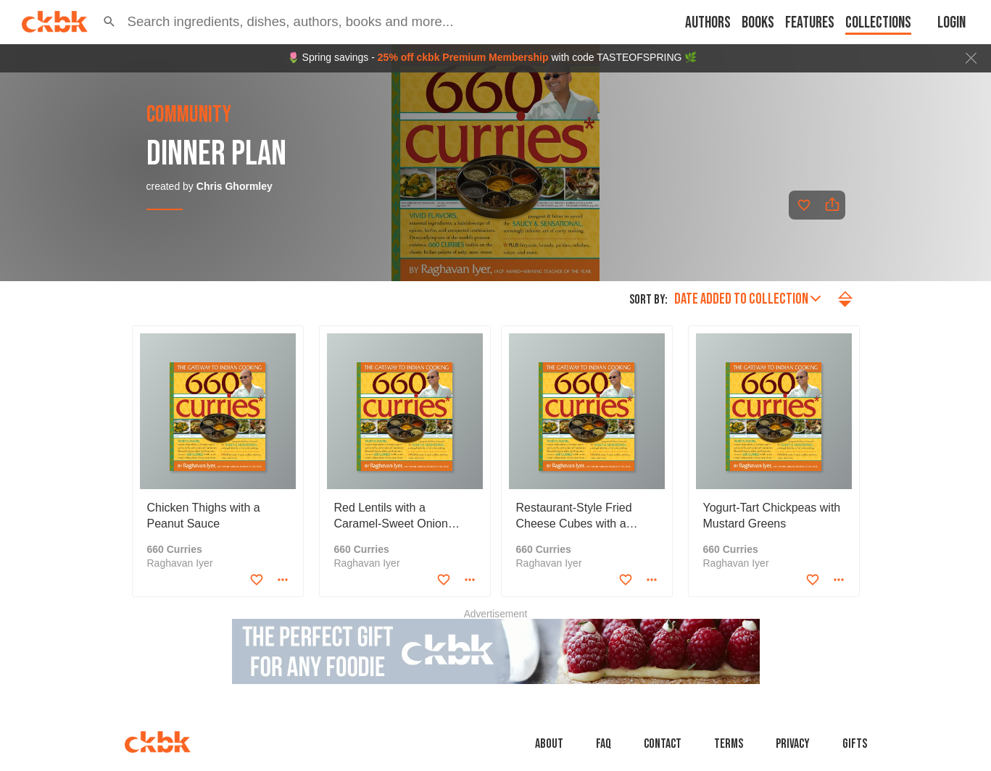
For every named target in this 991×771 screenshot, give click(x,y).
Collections (878, 23)
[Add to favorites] (804, 205)
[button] (109, 21)
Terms (728, 743)
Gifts (854, 743)
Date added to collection (747, 299)
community (188, 115)
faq (603, 743)
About (549, 743)
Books (758, 23)
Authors (708, 23)
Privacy (793, 743)
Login (951, 23)
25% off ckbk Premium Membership (463, 57)
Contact (662, 743)
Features (809, 23)
